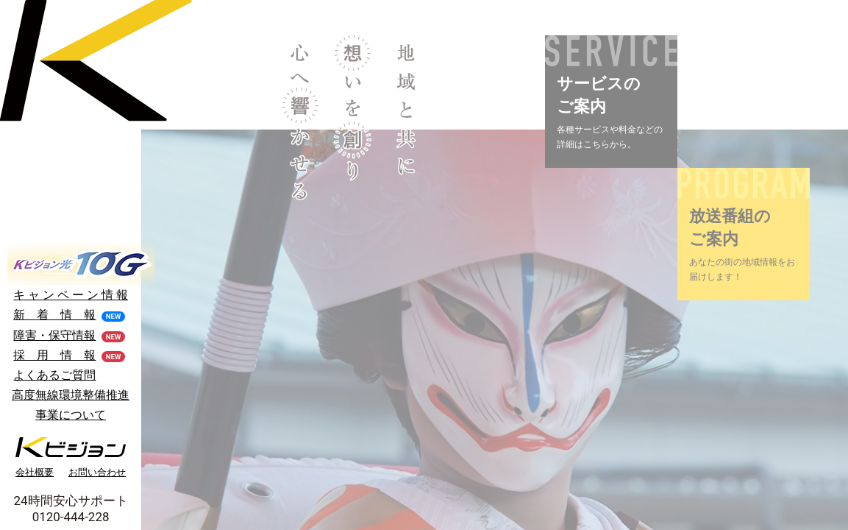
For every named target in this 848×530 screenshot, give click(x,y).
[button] (611, 101)
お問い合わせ (97, 472)
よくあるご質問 (54, 375)
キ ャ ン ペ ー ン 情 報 (70, 295)
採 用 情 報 (54, 355)
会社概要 (34, 472)
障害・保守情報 (54, 335)
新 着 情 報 (54, 315)
